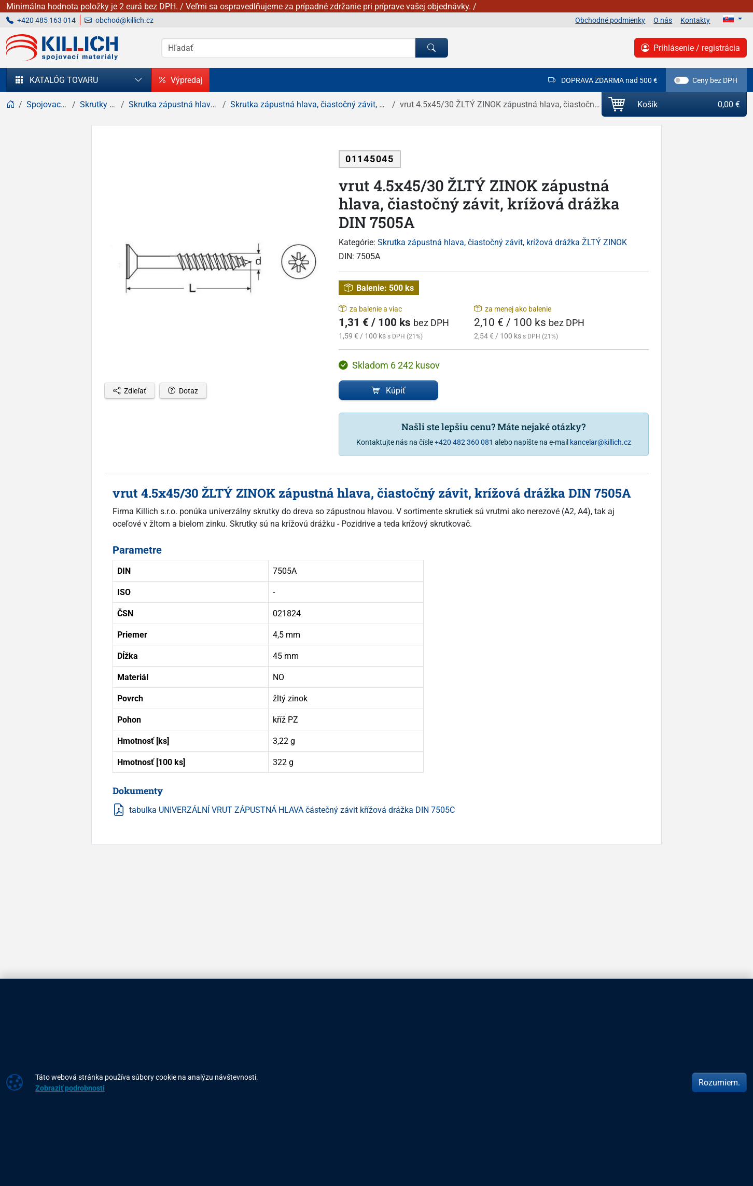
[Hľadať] (431, 48)
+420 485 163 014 (41, 20)
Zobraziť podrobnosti (70, 1087)
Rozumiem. (719, 1082)
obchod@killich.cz (119, 20)
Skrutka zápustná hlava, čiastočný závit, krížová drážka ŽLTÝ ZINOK (502, 242)
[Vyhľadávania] (288, 48)
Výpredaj (180, 80)
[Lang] (732, 19)
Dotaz (183, 390)
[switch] (681, 80)
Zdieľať (129, 390)
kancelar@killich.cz (600, 441)
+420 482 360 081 (464, 441)
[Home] (10, 104)
